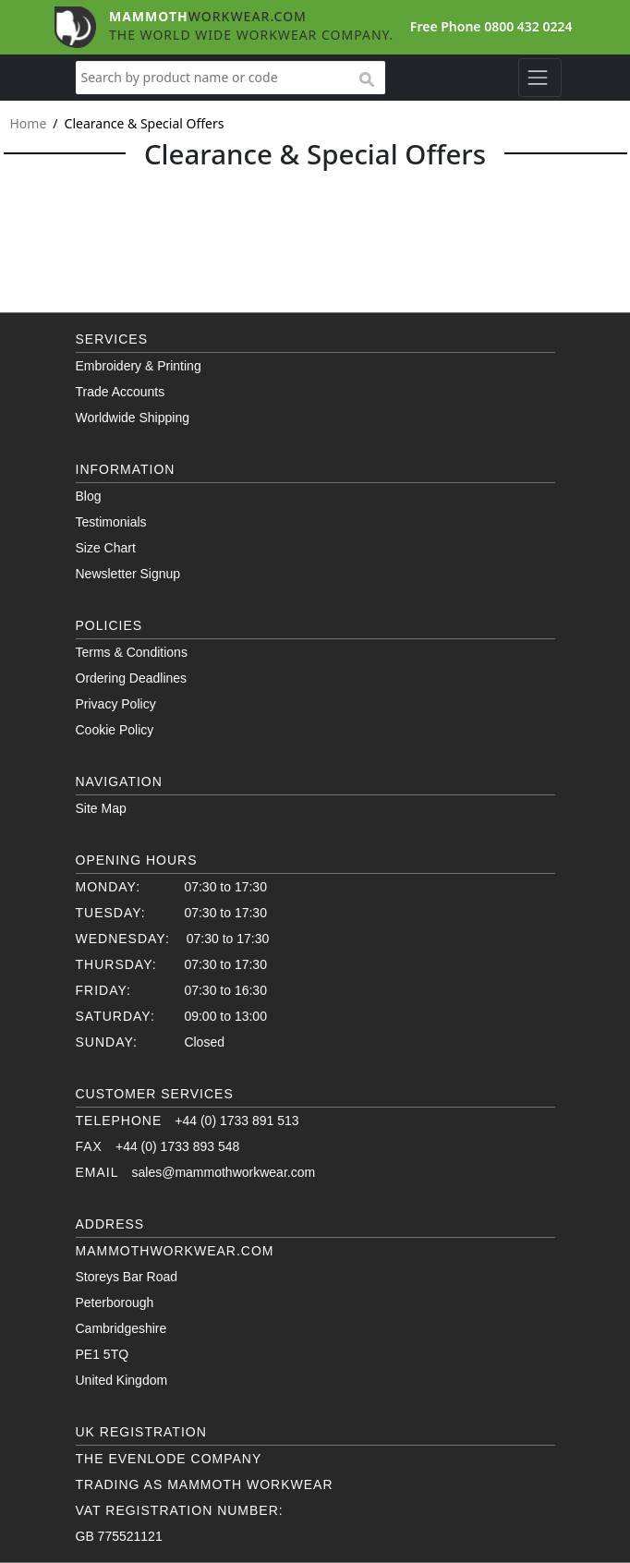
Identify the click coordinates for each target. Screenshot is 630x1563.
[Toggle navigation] (540, 77)
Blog (89, 496)
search (366, 80)
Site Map (101, 808)
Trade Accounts (120, 391)
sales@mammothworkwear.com (224, 1172)
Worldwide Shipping (132, 417)
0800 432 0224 (528, 26)
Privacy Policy (116, 704)
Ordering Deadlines (132, 678)
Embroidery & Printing (138, 365)
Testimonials (111, 522)
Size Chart (106, 547)
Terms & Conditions (132, 652)
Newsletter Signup (128, 573)
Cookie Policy (115, 729)
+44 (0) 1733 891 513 (236, 1120)
